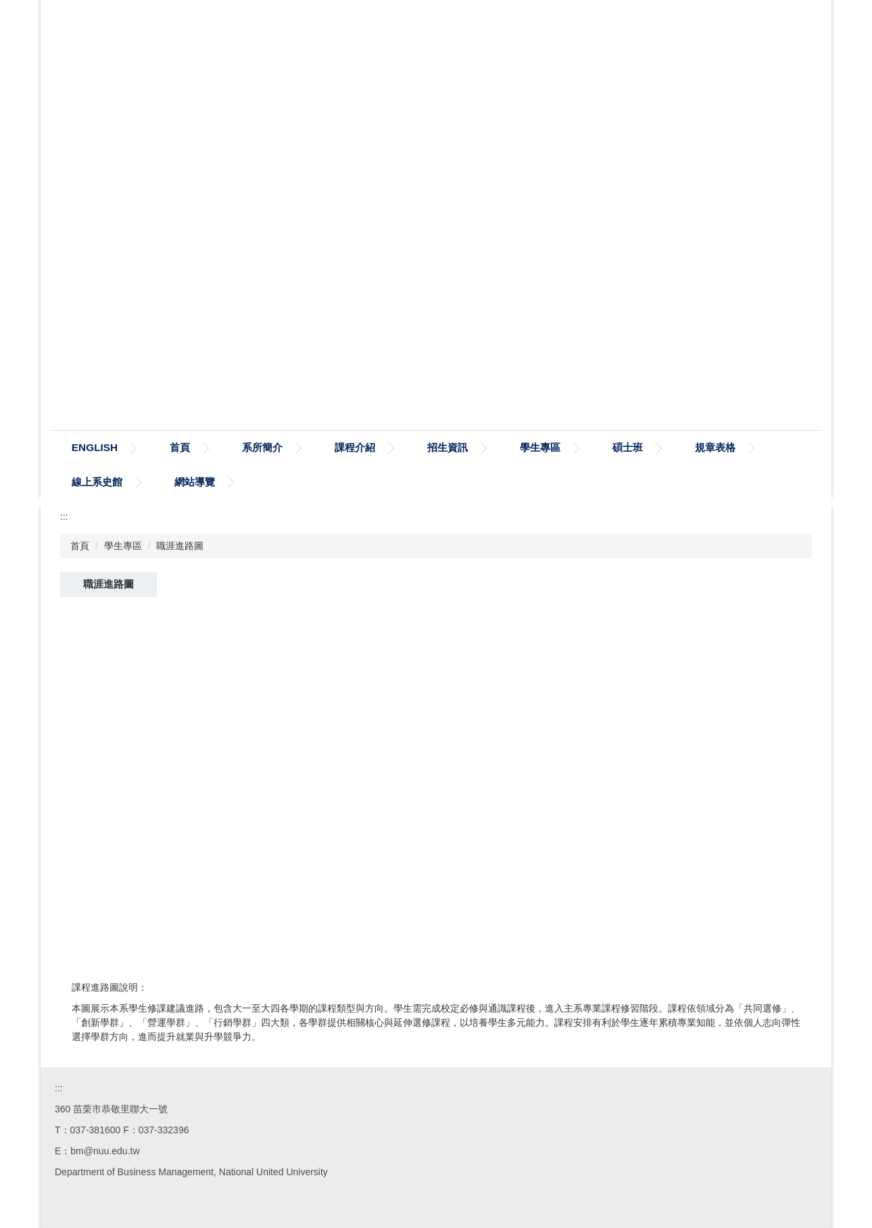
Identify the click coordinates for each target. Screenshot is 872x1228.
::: (77, 447)
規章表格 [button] (92, 482)
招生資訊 (510, 447)
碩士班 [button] (690, 447)
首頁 (243, 447)
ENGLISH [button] (157, 447)
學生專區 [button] (603, 447)
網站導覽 (287, 482)
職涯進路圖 (179, 545)
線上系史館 (189, 482)
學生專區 (123, 545)
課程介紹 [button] (417, 447)
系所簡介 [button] (325, 447)
